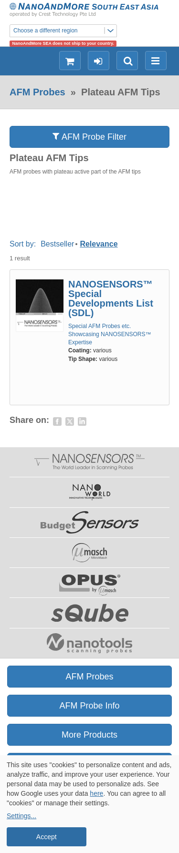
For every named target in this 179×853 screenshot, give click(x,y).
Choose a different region (64, 31)
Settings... (21, 816)
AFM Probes (37, 92)
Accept (46, 837)
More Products (89, 735)
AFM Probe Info (89, 705)
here (96, 793)
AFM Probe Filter (89, 137)
